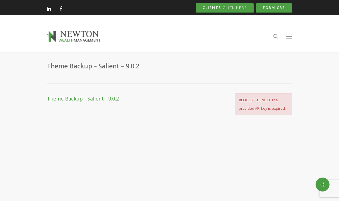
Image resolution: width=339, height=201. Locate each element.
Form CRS (274, 7)
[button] (289, 36)
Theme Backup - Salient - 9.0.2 (83, 98)
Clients (225, 7)
